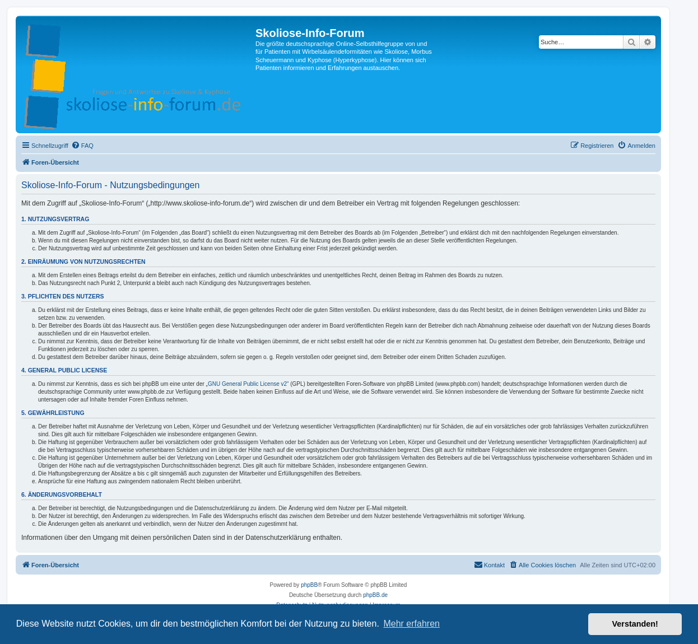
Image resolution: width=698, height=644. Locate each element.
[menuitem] (82, 145)
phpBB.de (375, 595)
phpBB (309, 585)
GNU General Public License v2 (247, 384)
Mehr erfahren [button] (411, 623)
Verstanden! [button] (635, 623)
